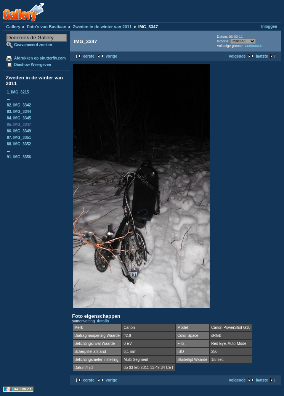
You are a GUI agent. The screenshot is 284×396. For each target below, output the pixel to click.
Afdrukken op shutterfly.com (40, 58)
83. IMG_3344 (19, 111)
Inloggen (269, 26)
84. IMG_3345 (19, 118)
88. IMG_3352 (19, 144)
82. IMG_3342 (19, 105)
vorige (111, 56)
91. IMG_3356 (19, 157)
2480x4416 (253, 46)
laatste (262, 56)
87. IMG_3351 (19, 137)
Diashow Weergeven (32, 65)
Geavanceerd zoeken (33, 45)
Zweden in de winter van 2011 (102, 26)
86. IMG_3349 (19, 131)
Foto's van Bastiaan (46, 26)
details (103, 321)
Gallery (13, 26)
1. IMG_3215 (18, 92)
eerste (88, 56)
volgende (237, 56)
